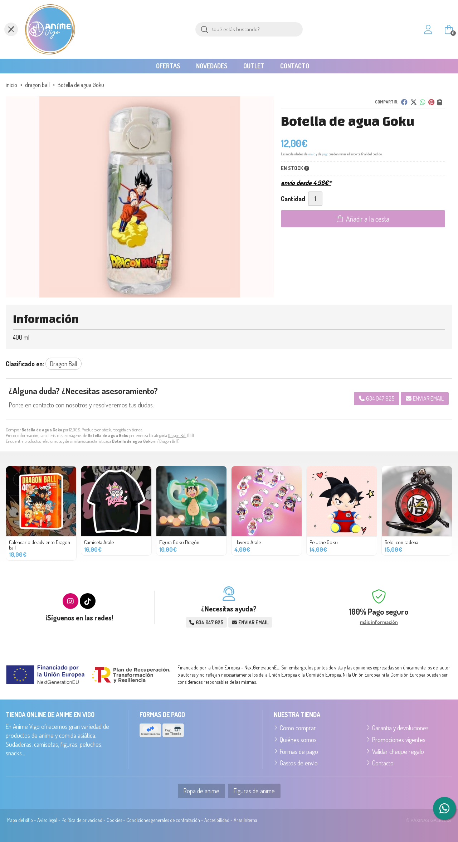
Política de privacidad (82, 820)
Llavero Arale (247, 542)
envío (311, 154)
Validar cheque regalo (398, 751)
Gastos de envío (299, 763)
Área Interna (245, 820)
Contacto (383, 763)
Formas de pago (299, 751)
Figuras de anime (254, 791)
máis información (379, 622)
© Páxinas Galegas (428, 820)
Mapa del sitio (20, 820)
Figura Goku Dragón (179, 542)
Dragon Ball (177, 435)
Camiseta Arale (99, 542)
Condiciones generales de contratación (163, 820)
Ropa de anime (201, 791)
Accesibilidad (216, 820)
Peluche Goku (324, 542)
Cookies (114, 820)
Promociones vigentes (398, 740)
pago (325, 154)
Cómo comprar (298, 728)
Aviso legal (47, 820)
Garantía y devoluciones (400, 728)
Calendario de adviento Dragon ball (39, 544)
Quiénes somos (298, 740)
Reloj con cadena (401, 542)
